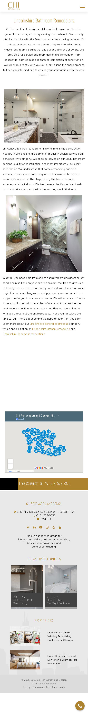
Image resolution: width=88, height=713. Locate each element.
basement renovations (41, 543)
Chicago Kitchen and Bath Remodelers (44, 687)
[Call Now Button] (80, 705)
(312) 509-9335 (60, 483)
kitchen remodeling (30, 539)
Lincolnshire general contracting (49, 323)
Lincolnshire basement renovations (24, 334)
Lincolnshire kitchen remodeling (51, 328)
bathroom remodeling (56, 539)
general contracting (44, 546)
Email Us (46, 518)
